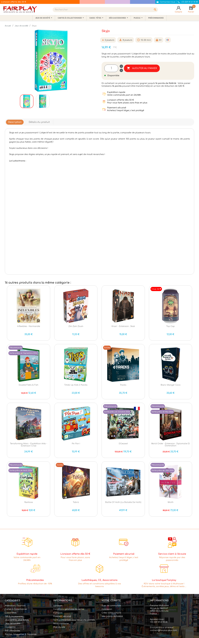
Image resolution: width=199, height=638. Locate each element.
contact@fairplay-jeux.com (163, 630)
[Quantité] (111, 68)
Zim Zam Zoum (75, 326)
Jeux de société (12, 624)
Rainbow (28, 502)
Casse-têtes (11, 613)
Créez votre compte (111, 613)
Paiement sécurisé (62, 616)
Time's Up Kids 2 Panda (75, 385)
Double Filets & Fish (28, 385)
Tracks (123, 385)
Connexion (107, 609)
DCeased (123, 444)
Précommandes (12, 631)
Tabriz (76, 502)
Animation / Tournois (15, 606)
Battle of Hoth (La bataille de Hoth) (123, 502)
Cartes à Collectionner (16, 609)
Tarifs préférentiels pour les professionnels (74, 620)
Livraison (57, 606)
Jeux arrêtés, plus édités (17, 620)
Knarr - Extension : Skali (123, 326)
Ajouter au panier (142, 68)
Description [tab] (14, 122)
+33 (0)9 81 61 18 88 (158, 622)
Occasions (10, 627)
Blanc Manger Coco (170, 385)
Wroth (170, 502)
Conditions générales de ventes (68, 609)
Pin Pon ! (76, 444)
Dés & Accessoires (14, 616)
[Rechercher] (105, 9)
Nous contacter (61, 624)
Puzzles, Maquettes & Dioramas (20, 634)
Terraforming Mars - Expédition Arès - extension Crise (28, 445)
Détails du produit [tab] (39, 122)
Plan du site (59, 627)
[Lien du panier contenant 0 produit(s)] (191, 9)
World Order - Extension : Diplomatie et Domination (170, 445)
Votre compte (111, 600)
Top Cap (170, 326)
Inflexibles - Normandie (28, 326)
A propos (57, 613)
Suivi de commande (111, 606)
